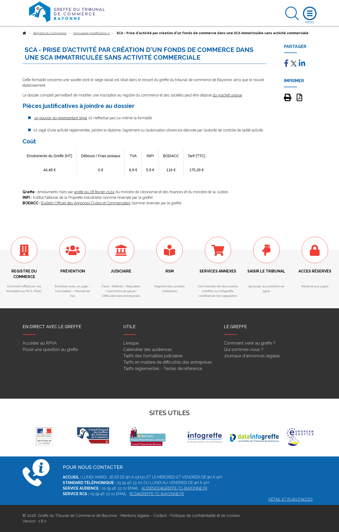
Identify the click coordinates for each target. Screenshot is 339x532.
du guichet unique (227, 95)
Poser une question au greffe (50, 349)
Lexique (131, 343)
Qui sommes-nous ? (244, 349)
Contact (160, 515)
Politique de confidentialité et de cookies (205, 515)
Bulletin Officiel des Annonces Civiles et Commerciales (85, 203)
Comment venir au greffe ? (249, 343)
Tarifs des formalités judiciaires (153, 355)
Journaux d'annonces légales (252, 355)
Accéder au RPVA (40, 343)
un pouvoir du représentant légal (60, 118)
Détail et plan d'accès (291, 499)
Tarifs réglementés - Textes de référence (162, 368)
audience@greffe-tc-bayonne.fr (174, 488)
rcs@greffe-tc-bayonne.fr (157, 494)
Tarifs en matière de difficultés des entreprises (167, 362)
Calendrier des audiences (147, 349)
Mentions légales (135, 515)
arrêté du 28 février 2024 (94, 192)
